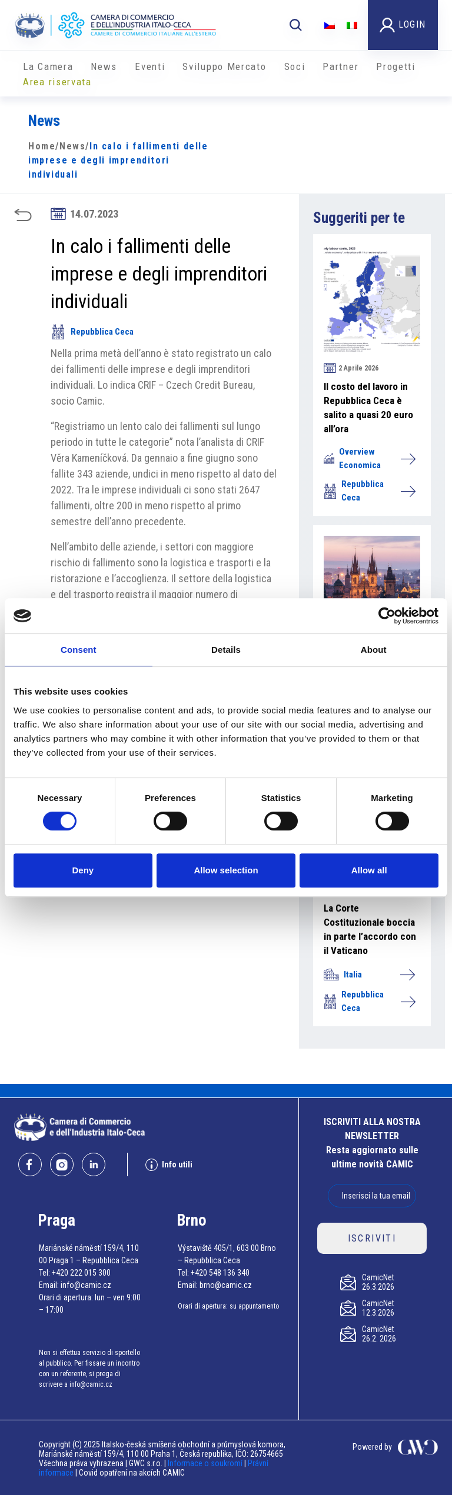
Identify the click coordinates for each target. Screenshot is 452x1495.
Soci (294, 66)
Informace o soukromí (206, 1463)
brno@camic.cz (226, 1285)
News (104, 66)
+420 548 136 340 (220, 1272)
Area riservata (57, 82)
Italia (369, 974)
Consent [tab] (79, 650)
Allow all (369, 870)
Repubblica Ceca (92, 331)
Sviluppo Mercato (224, 66)
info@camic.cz (86, 1285)
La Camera (48, 66)
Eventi (150, 66)
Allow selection (226, 870)
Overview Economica (369, 458)
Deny (83, 870)
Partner (340, 66)
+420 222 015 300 (81, 1272)
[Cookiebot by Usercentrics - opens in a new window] (386, 616)
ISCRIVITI (372, 1238)
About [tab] (374, 650)
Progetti (396, 66)
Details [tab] (226, 650)
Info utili (168, 1165)
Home (41, 146)
